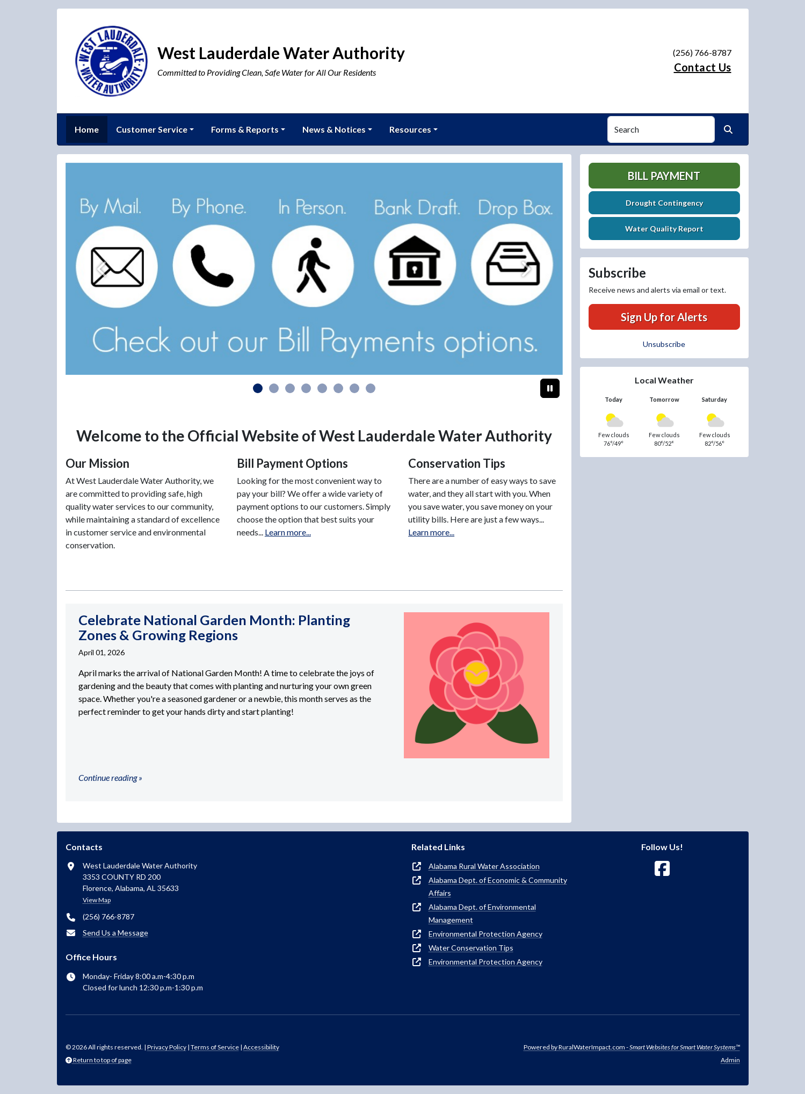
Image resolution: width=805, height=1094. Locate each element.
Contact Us (702, 67)
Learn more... (288, 532)
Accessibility (261, 1047)
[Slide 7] (370, 388)
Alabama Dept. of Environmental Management (482, 913)
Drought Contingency (664, 202)
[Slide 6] (354, 388)
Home (87, 129)
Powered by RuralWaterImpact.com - (632, 1047)
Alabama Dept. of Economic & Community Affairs (498, 886)
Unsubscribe (664, 344)
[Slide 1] (274, 388)
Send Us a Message (115, 932)
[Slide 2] (290, 388)
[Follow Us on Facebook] (662, 869)
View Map (97, 900)
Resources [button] (410, 129)
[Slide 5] (338, 388)
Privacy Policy (166, 1047)
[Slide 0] (258, 388)
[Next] (525, 269)
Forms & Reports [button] (245, 129)
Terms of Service (215, 1047)
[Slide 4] (322, 388)
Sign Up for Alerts (664, 316)
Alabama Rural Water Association (484, 866)
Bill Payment (664, 175)
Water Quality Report (664, 228)
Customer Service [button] (151, 129)
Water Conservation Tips (471, 947)
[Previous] (103, 269)
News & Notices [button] (334, 129)
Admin (730, 1060)
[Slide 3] (306, 388)
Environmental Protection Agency (485, 933)
